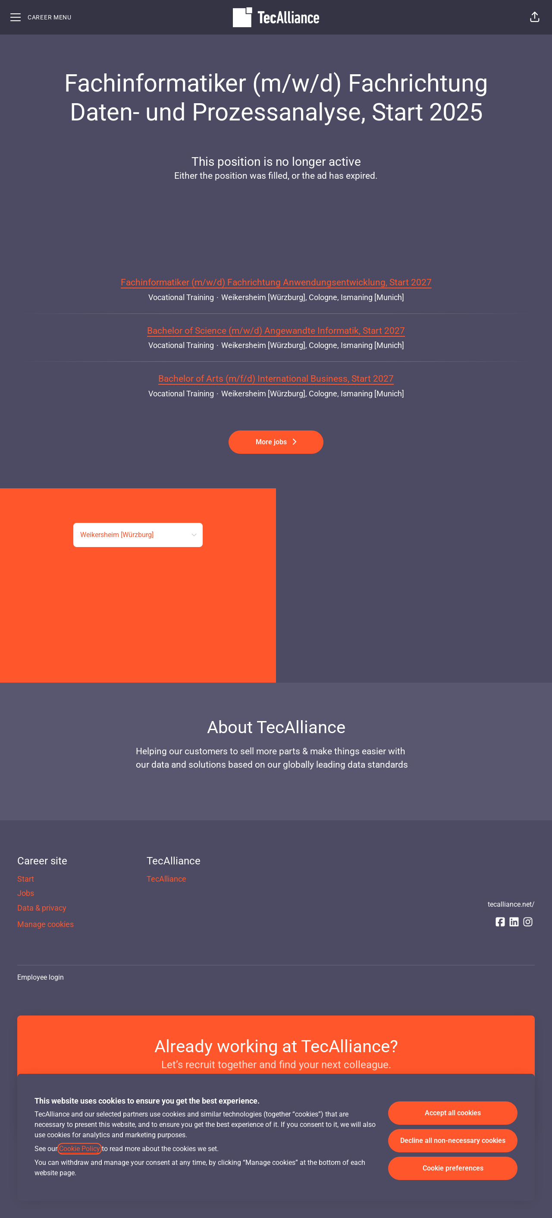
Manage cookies (45, 924)
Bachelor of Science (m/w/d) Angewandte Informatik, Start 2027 (276, 331)
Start (25, 878)
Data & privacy (41, 907)
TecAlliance (166, 878)
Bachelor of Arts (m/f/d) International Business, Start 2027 (276, 379)
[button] (535, 17)
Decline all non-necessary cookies (452, 1140)
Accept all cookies (453, 1113)
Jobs (25, 893)
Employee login (40, 977)
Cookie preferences (453, 1168)
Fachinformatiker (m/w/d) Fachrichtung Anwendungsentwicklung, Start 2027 (276, 283)
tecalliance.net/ (511, 904)
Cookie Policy (79, 1149)
